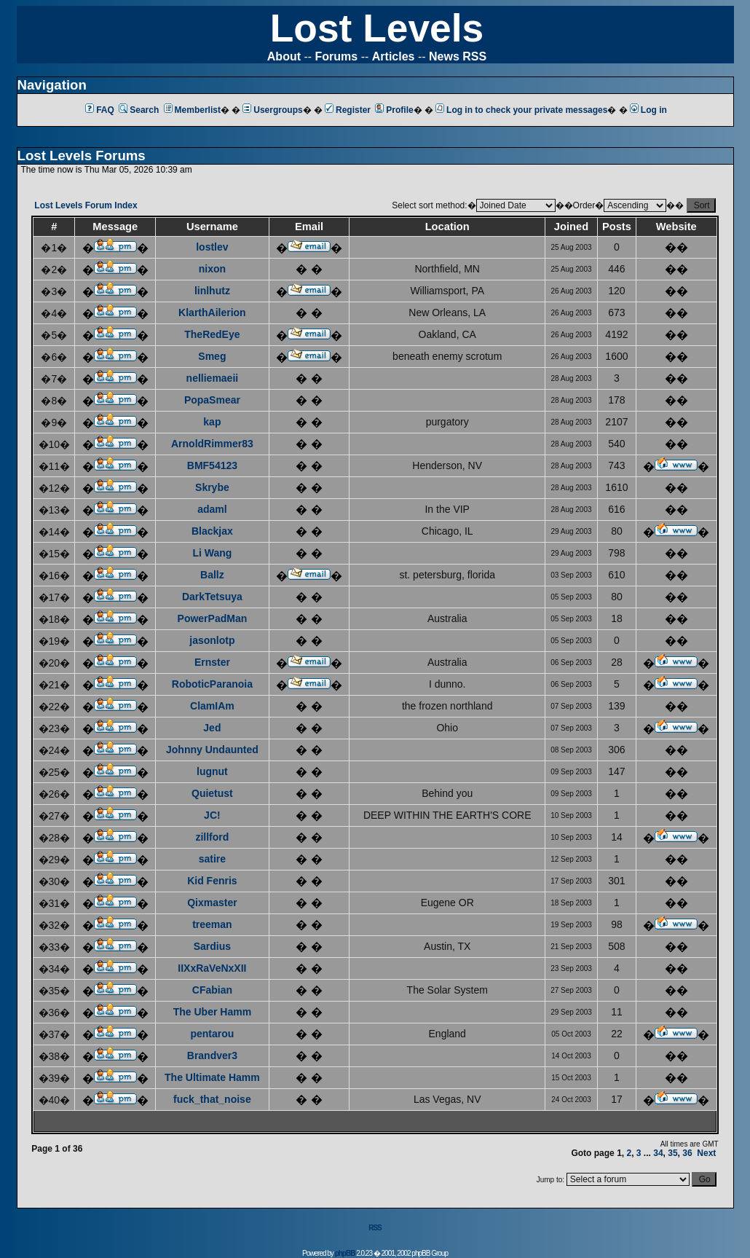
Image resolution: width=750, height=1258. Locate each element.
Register (348, 110)
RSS (375, 1228)
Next (706, 1153)
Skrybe (212, 487)
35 (672, 1153)
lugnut (212, 771)
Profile (394, 110)
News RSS (457, 56)
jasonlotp (211, 640)
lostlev (212, 247)
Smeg (212, 356)
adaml (211, 509)
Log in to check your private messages (521, 110)
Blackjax (212, 531)
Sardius (212, 946)
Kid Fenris (212, 881)
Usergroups (272, 110)
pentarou (212, 1033)
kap (212, 422)
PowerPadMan (213, 618)
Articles (393, 56)
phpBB (345, 1253)
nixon (212, 269)
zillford (212, 837)
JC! (212, 815)
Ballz (212, 575)
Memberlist (192, 110)
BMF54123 (212, 465)
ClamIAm (212, 706)
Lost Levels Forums (81, 155)
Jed (212, 728)
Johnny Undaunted (212, 749)
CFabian (212, 990)
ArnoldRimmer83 (212, 443)
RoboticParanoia (212, 684)
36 (687, 1153)
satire (212, 859)
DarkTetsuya (212, 596)
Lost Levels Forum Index (85, 205)
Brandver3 (212, 1055)
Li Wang (212, 553)
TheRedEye (212, 334)
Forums (336, 56)
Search (139, 110)
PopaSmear (212, 400)
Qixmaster (212, 902)
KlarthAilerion (212, 312)
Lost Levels (376, 28)
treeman (212, 924)
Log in (648, 110)
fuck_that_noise (212, 1099)
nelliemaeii (212, 378)
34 (658, 1153)
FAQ (99, 110)
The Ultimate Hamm (212, 1077)
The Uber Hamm (212, 1012)
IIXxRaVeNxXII (212, 968)
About (284, 56)
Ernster (212, 662)
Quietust (212, 793)
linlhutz (212, 290)
